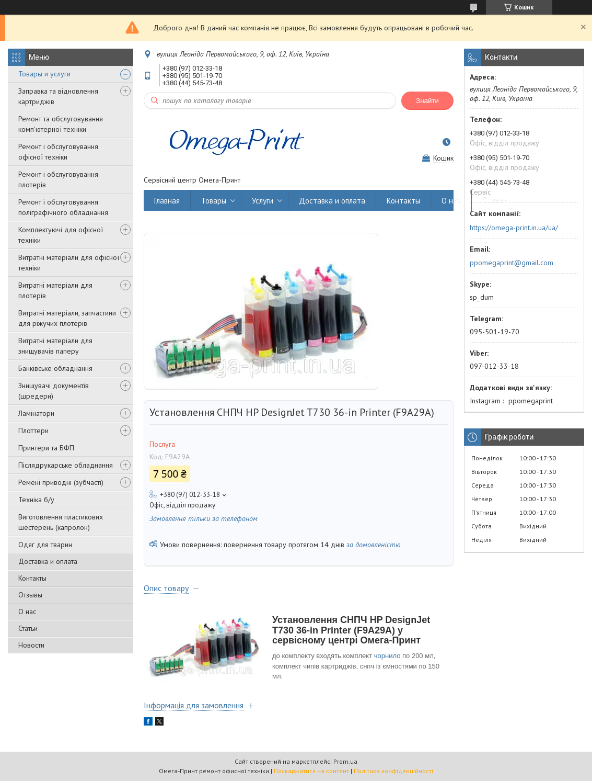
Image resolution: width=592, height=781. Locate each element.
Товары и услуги (44, 73)
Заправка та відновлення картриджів (58, 96)
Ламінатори (36, 413)
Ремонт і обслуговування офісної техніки (58, 152)
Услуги (262, 201)
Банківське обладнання (55, 368)
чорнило (387, 656)
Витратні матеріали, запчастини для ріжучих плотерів (67, 318)
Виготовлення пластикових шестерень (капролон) (60, 522)
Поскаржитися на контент (311, 771)
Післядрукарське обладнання (65, 465)
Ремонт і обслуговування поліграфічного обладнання (63, 207)
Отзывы (30, 594)
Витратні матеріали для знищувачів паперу (55, 346)
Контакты (32, 578)
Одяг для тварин (45, 544)
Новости (31, 645)
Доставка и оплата (47, 561)
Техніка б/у (36, 499)
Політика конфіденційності (393, 771)
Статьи (28, 628)
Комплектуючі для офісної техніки (60, 235)
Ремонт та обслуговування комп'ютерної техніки (60, 124)
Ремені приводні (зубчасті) (60, 482)
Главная (167, 201)
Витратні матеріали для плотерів (55, 290)
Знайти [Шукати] (427, 101)
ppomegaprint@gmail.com (511, 262)
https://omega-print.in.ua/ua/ (514, 227)
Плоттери (33, 430)
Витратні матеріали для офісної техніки (68, 263)
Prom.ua (345, 761)
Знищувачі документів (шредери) (53, 391)
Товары (213, 201)
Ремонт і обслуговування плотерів (58, 179)
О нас (27, 611)
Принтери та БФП (46, 447)
